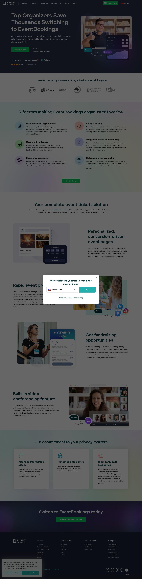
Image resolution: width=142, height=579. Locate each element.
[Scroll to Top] (127, 574)
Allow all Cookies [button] (30, 573)
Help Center (88, 544)
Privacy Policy (45, 569)
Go (87, 290)
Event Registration (43, 549)
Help (73, 3)
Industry (34, 3)
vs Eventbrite (112, 547)
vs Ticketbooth (113, 552)
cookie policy (22, 568)
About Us (64, 544)
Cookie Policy (56, 569)
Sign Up (63, 549)
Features (24, 3)
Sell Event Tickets (42, 547)
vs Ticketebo (112, 549)
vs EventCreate (113, 558)
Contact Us (88, 547)
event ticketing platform (60, 210)
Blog (62, 547)
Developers (88, 549)
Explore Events (56, 3)
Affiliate (63, 555)
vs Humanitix (112, 555)
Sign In (63, 552)
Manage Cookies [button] (12, 573)
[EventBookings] (9, 3)
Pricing (66, 3)
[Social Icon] (107, 570)
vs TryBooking (112, 544)
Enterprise (44, 3)
